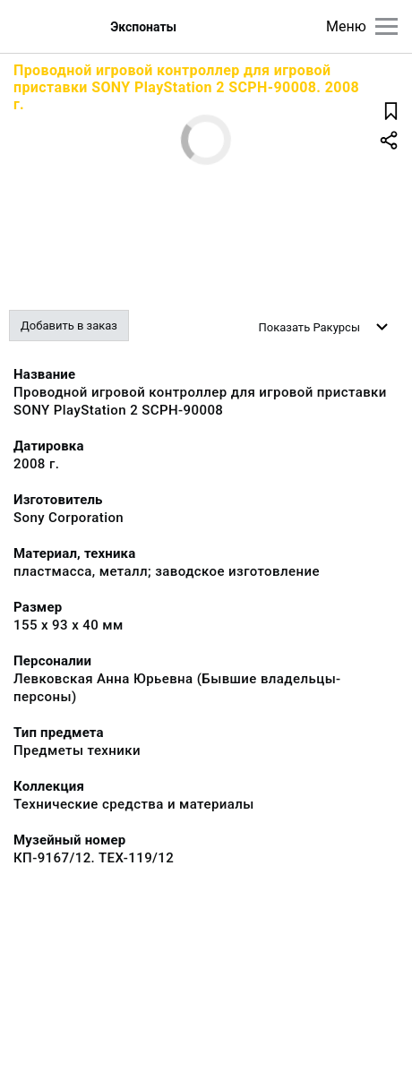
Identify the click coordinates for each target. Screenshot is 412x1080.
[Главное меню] (386, 26)
